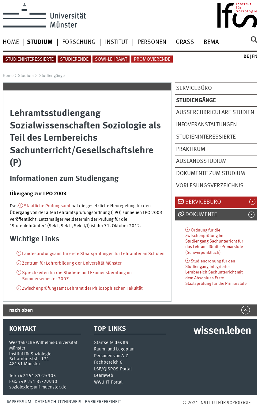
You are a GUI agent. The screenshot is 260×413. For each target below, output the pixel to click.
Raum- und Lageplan (114, 349)
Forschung (79, 42)
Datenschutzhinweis (58, 402)
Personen (152, 42)
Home (11, 42)
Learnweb (103, 375)
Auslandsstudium (201, 161)
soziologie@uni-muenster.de (37, 387)
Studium (26, 76)
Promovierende (152, 59)
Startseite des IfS (111, 343)
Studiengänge (52, 76)
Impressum (19, 402)
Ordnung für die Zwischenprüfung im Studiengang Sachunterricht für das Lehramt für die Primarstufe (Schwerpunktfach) (214, 241)
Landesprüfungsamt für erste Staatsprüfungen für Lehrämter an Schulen (93, 253)
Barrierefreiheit (103, 402)
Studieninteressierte (29, 59)
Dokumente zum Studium (210, 173)
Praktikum (190, 149)
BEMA (211, 42)
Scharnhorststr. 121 (29, 359)
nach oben (21, 310)
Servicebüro (194, 88)
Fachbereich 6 (108, 362)
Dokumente (201, 214)
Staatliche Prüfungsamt (47, 206)
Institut (116, 42)
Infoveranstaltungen (206, 125)
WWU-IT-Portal (108, 382)
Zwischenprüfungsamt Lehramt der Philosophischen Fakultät (82, 288)
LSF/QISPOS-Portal (113, 369)
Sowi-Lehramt (111, 59)
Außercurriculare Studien (215, 112)
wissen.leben (222, 331)
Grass (185, 42)
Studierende (74, 59)
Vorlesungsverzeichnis (209, 186)
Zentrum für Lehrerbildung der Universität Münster (72, 263)
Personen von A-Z (111, 356)
